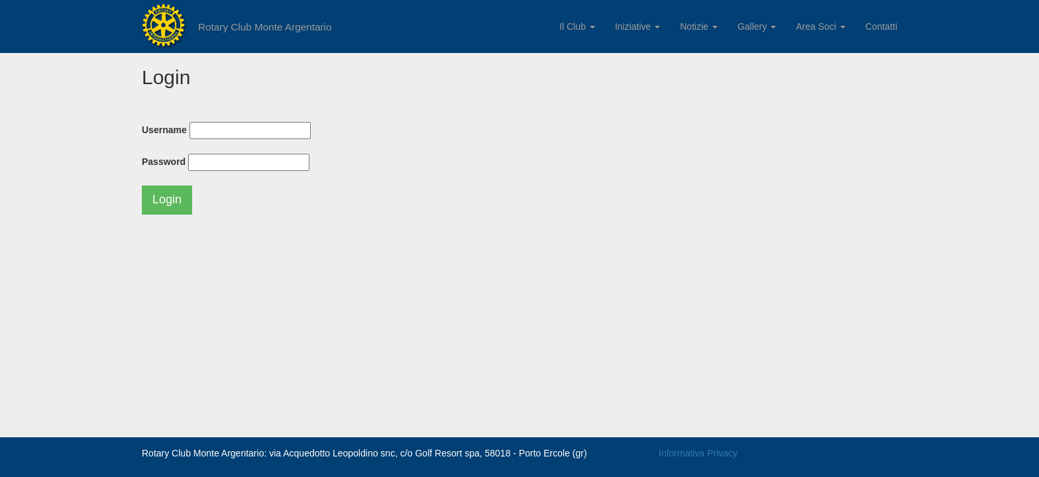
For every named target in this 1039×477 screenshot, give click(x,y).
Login (167, 199)
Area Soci (821, 26)
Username (164, 130)
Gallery (757, 26)
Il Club (577, 26)
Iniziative (637, 26)
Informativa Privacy (698, 453)
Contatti (881, 26)
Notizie (699, 26)
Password (164, 161)
